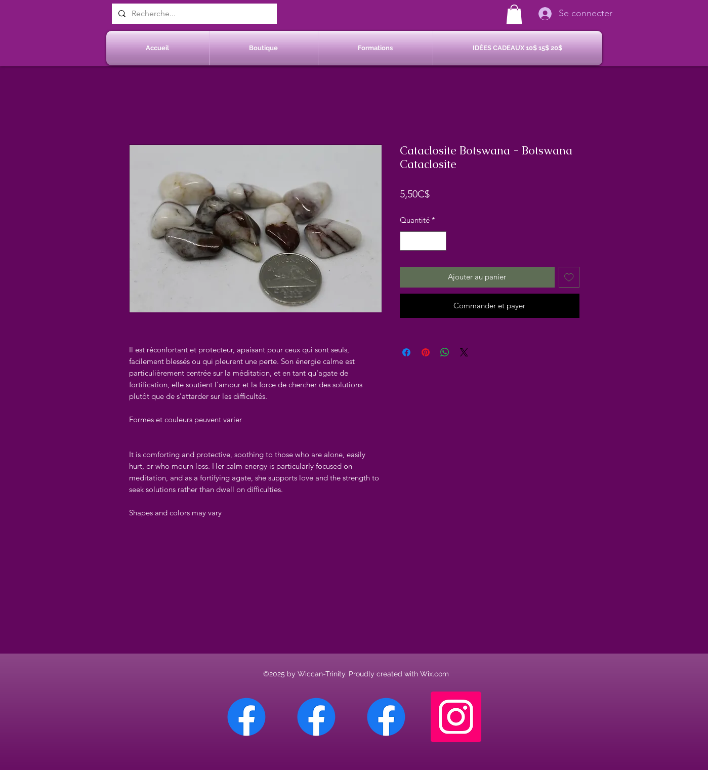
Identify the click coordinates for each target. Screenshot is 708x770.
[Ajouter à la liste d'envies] (569, 277)
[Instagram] (456, 717)
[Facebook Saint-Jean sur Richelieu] (386, 717)
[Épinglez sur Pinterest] (426, 352)
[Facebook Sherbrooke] (316, 717)
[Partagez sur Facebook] (406, 352)
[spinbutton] (422, 241)
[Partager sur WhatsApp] (445, 352)
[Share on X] (464, 352)
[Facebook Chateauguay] (246, 717)
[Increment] (438, 241)
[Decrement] (408, 241)
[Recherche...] (193, 13)
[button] (514, 14)
